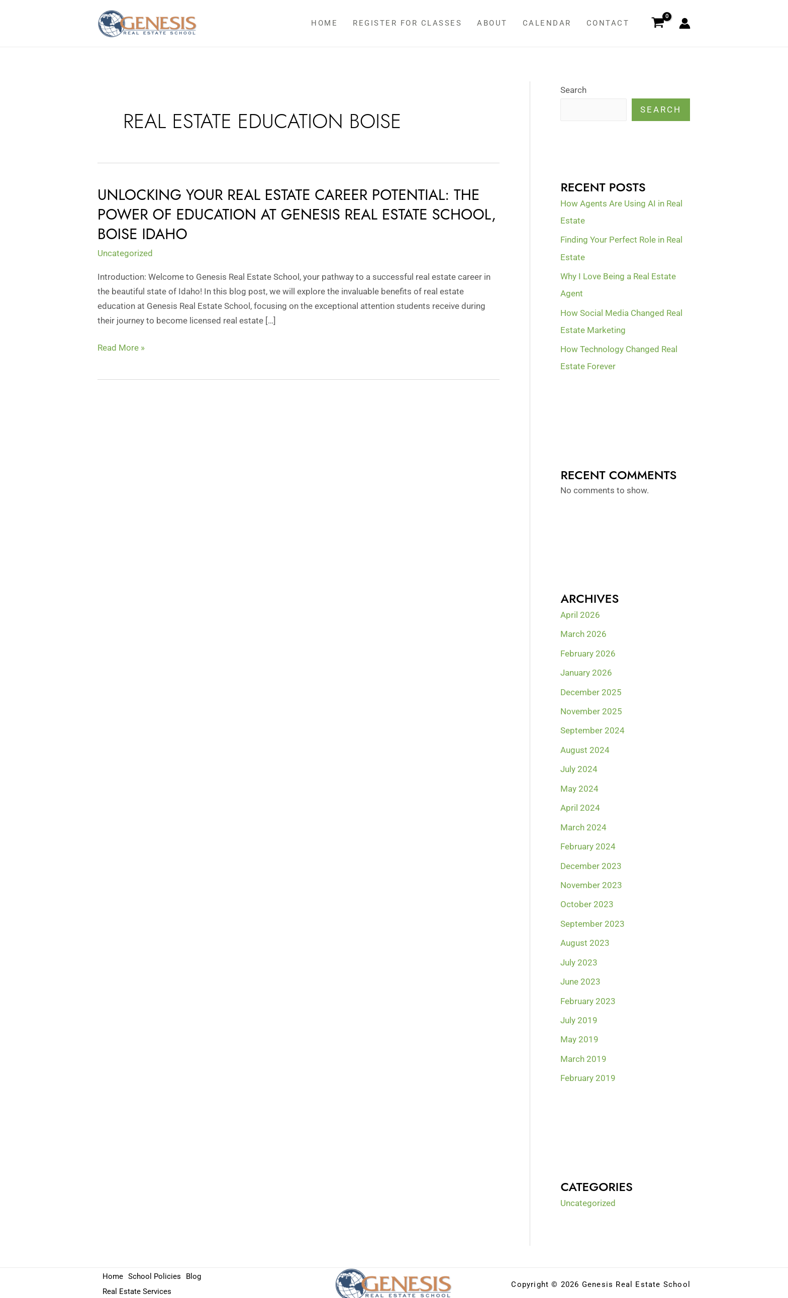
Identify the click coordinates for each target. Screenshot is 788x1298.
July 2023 (579, 960)
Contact (608, 23)
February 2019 (588, 1075)
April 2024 (580, 806)
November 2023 (591, 883)
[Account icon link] (685, 23)
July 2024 (579, 768)
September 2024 (592, 729)
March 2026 (583, 633)
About (492, 23)
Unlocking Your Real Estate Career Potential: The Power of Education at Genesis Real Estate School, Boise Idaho (291, 214)
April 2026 (580, 614)
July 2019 (579, 1018)
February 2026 (588, 652)
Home (324, 23)
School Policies (155, 1273)
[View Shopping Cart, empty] (658, 24)
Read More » (121, 347)
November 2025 (591, 710)
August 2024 (585, 749)
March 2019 (583, 1056)
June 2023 (580, 980)
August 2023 (585, 941)
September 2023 (592, 922)
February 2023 (588, 999)
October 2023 (587, 903)
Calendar (547, 23)
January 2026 (586, 672)
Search (573, 90)
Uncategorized (125, 253)
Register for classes (407, 23)
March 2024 (583, 826)
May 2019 (579, 1037)
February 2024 (588, 845)
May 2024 (579, 787)
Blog (195, 1273)
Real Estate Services (137, 1288)
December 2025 (591, 691)
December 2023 (591, 864)
